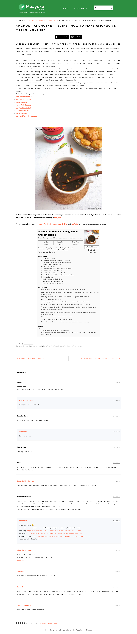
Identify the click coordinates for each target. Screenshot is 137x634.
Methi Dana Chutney (23, 99)
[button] (88, 250)
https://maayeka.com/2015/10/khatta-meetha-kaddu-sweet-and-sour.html (62, 536)
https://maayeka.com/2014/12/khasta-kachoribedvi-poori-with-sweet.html (54, 533)
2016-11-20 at (116, 521)
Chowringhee (22, 560)
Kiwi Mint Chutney (23, 111)
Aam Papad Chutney (24, 97)
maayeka (57, 218)
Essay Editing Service (25, 481)
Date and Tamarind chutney (26, 116)
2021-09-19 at (116, 382)
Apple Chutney (21, 102)
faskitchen (21, 587)
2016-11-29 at (116, 481)
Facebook (47, 224)
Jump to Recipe (62, 37)
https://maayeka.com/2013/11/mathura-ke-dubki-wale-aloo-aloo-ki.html (54, 531)
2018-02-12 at (116, 447)
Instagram (56, 224)
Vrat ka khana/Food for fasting (73, 346)
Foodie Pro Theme (84, 630)
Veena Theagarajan (24, 605)
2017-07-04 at (116, 463)
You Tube (74, 224)
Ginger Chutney (22, 113)
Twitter (65, 224)
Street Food (46, 346)
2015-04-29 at (116, 571)
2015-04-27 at (116, 605)
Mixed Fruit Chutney (23, 105)
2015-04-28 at (116, 587)
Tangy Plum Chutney (23, 108)
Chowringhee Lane (24, 550)
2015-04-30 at (116, 550)
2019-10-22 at (116, 431)
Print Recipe (76, 37)
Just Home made (37, 346)
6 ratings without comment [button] (50, 623)
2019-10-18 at (116, 416)
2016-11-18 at (116, 497)
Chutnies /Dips (27, 346)
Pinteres (38, 224)
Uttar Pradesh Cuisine (57, 346)
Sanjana (20, 571)
